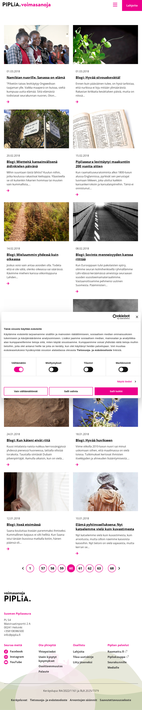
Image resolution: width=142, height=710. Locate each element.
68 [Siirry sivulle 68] (112, 568)
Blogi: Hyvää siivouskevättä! (98, 77)
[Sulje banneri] (137, 317)
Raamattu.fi (118, 651)
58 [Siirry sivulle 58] (52, 568)
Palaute (44, 671)
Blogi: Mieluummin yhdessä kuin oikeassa (32, 256)
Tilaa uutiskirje (83, 657)
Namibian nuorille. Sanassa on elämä (36, 77)
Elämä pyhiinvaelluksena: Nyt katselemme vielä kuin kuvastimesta (105, 526)
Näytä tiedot (124, 381)
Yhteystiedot (47, 651)
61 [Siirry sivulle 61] (80, 568)
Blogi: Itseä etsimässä (24, 524)
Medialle (113, 667)
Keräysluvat (19, 700)
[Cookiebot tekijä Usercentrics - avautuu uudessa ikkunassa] (115, 316)
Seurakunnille (117, 662)
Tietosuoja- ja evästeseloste (48, 700)
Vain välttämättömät (26, 391)
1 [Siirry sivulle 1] (30, 568)
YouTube (16, 662)
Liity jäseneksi (82, 662)
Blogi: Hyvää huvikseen (94, 440)
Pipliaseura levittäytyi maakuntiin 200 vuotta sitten (103, 163)
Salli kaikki (116, 391)
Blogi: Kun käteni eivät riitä (28, 440)
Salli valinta (71, 391)
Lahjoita (134, 6)
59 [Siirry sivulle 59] (62, 568)
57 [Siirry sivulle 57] (43, 568)
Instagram (17, 657)
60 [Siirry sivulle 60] (71, 568)
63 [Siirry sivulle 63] (99, 568)
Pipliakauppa (118, 657)
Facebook (16, 651)
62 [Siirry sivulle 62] (89, 568)
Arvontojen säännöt (83, 700)
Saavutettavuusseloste (115, 700)
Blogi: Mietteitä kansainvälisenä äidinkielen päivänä (32, 163)
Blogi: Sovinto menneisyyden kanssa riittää (104, 256)
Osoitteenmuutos (51, 666)
